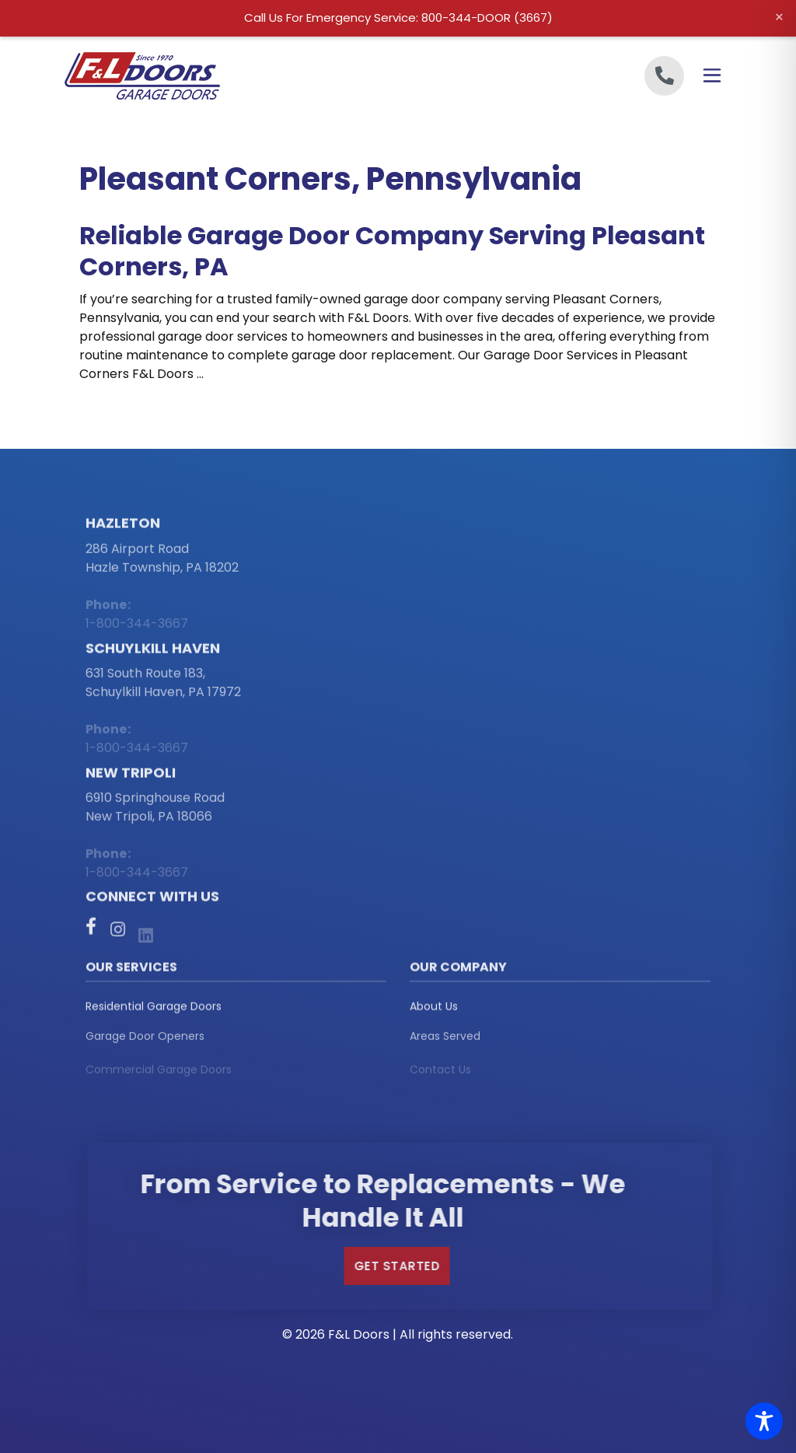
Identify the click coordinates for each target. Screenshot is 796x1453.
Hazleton (123, 528)
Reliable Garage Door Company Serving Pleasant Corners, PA (392, 251)
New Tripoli (131, 778)
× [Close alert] (779, 17)
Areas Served (445, 1044)
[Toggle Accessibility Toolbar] (764, 1421)
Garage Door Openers (145, 1044)
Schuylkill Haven (153, 653)
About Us (434, 1011)
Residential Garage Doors (154, 1011)
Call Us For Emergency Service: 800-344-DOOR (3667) (398, 17)
